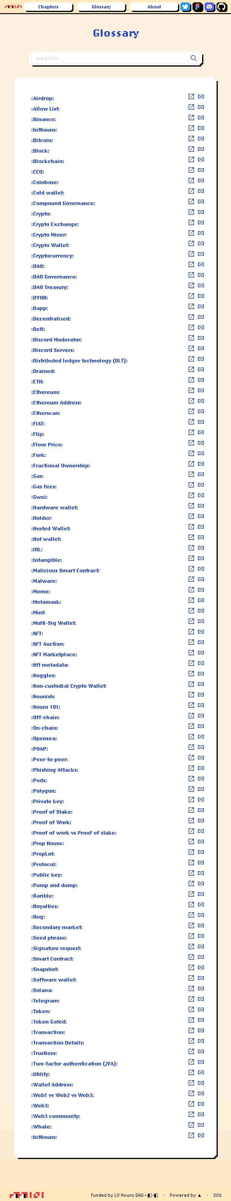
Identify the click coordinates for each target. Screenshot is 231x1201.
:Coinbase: (45, 182)
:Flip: (38, 434)
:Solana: (42, 990)
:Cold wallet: (47, 192)
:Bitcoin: (42, 140)
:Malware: (44, 581)
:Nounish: (43, 696)
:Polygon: (43, 790)
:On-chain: (44, 728)
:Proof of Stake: (52, 811)
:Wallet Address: (52, 1084)
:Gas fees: (44, 486)
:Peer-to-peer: (49, 759)
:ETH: (37, 381)
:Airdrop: (42, 98)
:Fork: (38, 455)
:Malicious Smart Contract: (65, 570)
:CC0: (37, 171)
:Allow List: (45, 108)
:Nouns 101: (45, 707)
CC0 (217, 1195)
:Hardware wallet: (54, 507)
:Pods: (39, 780)
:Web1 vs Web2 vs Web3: (62, 1095)
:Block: (40, 150)
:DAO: (38, 266)
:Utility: (40, 1074)
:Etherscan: (45, 413)
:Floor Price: (47, 444)
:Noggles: (43, 675)
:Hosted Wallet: (51, 528)
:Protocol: (44, 864)
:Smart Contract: (52, 958)
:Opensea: (44, 738)
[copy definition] (201, 96)
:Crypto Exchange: (55, 224)
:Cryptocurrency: (52, 255)
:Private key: (47, 801)
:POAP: (39, 748)
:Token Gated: (49, 1021)
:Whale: (41, 1126)
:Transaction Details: (58, 1042)
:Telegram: (45, 1000)
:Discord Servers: (53, 350)
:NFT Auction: (48, 644)
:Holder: (41, 518)
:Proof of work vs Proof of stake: (74, 832)
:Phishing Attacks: (55, 769)
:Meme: (41, 591)
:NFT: (37, 633)
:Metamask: (46, 602)
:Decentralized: (51, 318)
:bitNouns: (44, 129)
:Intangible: (46, 560)
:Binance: (43, 119)
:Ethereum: (45, 392)
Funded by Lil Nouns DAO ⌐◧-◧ (124, 1195)
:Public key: (46, 874)
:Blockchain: (47, 161)
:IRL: (37, 549)
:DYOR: (39, 297)
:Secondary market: (57, 927)
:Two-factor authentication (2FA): (74, 1063)
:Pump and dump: (54, 885)
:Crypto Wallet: (50, 245)
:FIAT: (38, 423)
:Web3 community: (55, 1116)
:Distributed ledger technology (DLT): (79, 360)
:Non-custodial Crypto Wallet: (69, 686)
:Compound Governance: (63, 203)
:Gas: (37, 476)
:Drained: (43, 371)
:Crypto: (41, 213)
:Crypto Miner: (49, 234)
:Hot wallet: (46, 539)
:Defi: (38, 329)
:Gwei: (39, 497)
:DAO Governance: (54, 276)
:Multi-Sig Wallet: (53, 623)
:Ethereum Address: (56, 402)
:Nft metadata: (50, 665)
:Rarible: (42, 895)
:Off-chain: (45, 717)
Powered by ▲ (186, 1195)
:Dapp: (39, 308)
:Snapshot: (45, 969)
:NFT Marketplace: (54, 654)
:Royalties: (45, 906)
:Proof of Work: (51, 822)
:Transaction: (48, 1032)
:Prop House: (47, 843)
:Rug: (38, 916)
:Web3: (40, 1105)
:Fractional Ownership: (60, 465)
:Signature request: (56, 948)
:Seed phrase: (49, 937)
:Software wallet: (54, 979)
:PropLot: (43, 853)
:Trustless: (44, 1053)
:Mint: (38, 612)
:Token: (41, 1011)
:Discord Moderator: (56, 339)
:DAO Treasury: (49, 287)
